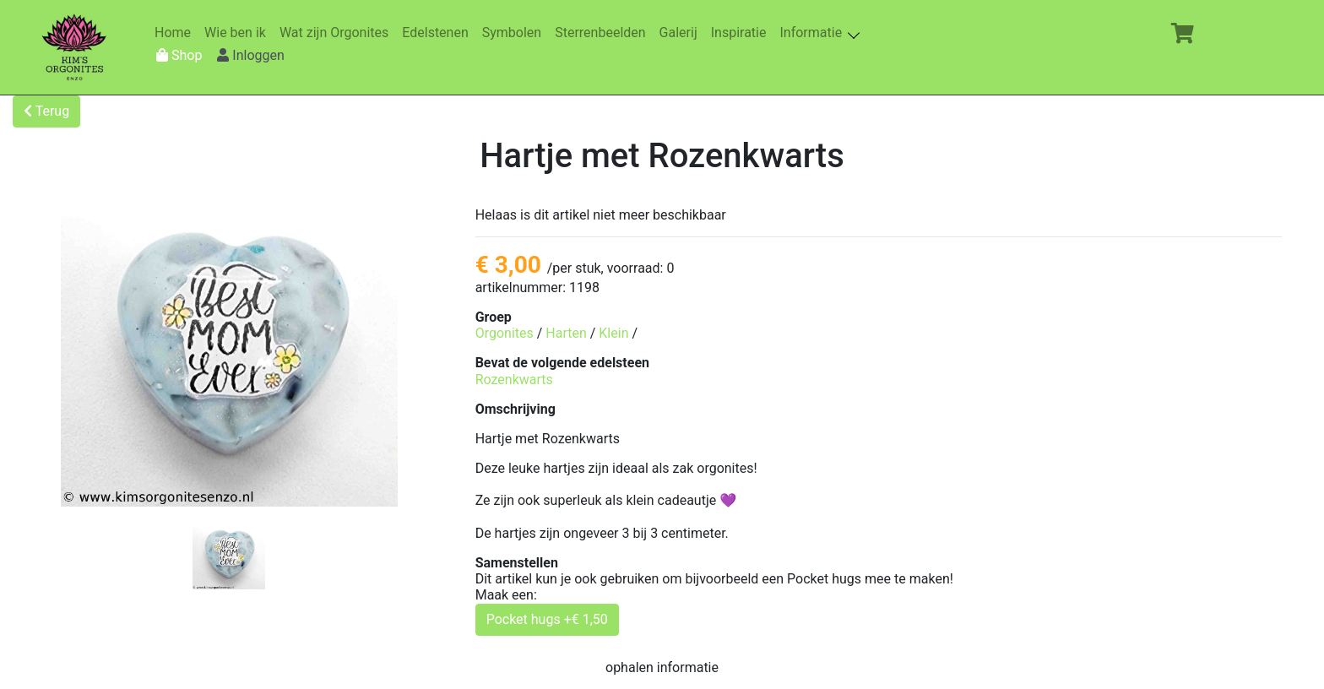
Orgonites (504, 333)
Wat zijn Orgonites (337, 32)
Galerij (681, 32)
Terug (46, 111)
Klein (613, 333)
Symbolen (515, 32)
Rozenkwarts (514, 380)
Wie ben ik (238, 32)
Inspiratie (742, 32)
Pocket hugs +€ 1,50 (547, 619)
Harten (565, 333)
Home (176, 32)
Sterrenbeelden (603, 32)
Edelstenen (438, 32)
